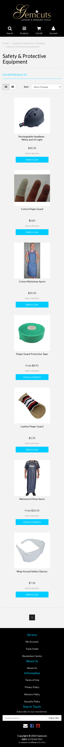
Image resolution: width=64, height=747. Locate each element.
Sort (26, 86)
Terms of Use (32, 679)
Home (6, 43)
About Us (32, 667)
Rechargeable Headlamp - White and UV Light (32, 138)
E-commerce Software (28, 742)
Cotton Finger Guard (32, 209)
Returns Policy (32, 694)
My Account (32, 641)
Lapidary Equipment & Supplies (28, 43)
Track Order (32, 648)
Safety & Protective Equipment (22, 46)
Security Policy (32, 701)
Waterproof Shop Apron (32, 498)
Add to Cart (32, 159)
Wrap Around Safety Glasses (32, 571)
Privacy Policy (32, 687)
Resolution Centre (32, 656)
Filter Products (15, 74)
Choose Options (32, 377)
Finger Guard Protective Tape (32, 353)
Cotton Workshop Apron (32, 281)
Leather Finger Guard (32, 426)
